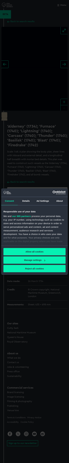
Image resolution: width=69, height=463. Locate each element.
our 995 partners (21, 216)
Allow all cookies (35, 251)
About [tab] (59, 201)
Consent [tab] (9, 201)
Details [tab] (26, 201)
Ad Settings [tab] (42, 201)
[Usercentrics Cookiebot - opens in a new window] (53, 193)
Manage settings (34, 260)
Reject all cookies (34, 268)
